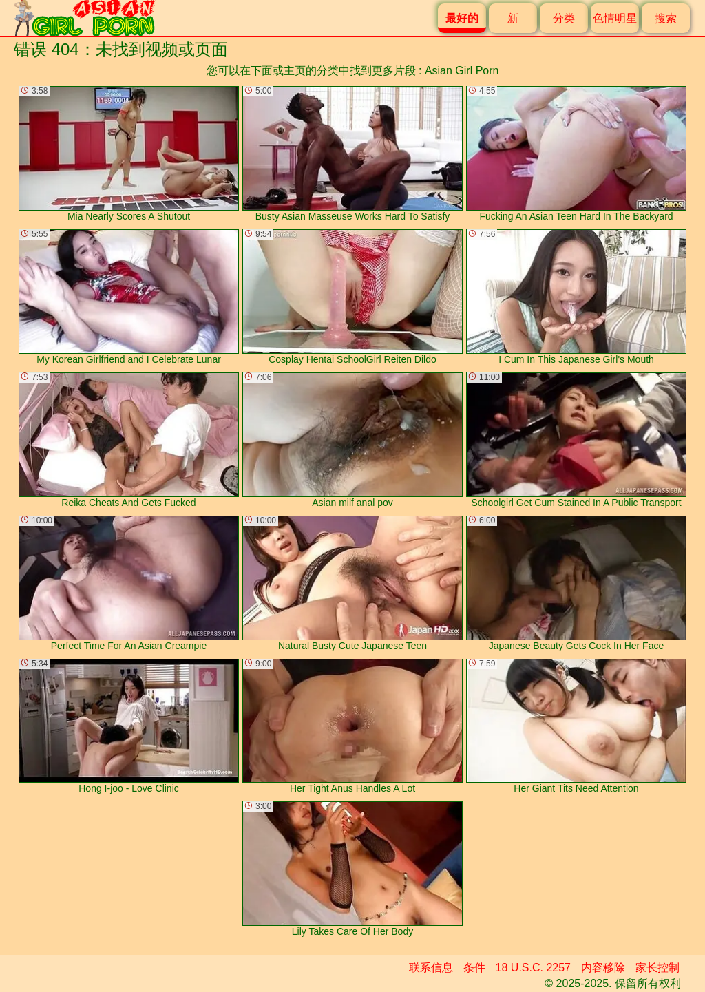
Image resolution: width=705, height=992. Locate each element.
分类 (564, 18)
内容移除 (603, 967)
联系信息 (431, 967)
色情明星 (615, 18)
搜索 (666, 18)
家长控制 (657, 967)
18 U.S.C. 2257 (533, 967)
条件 (474, 967)
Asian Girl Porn (462, 70)
